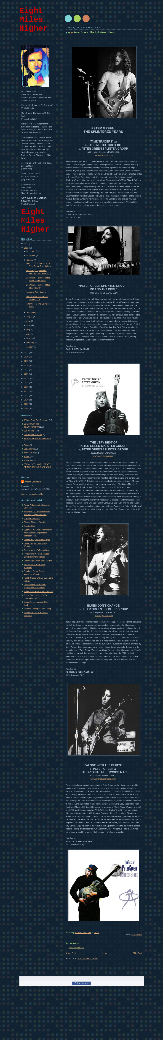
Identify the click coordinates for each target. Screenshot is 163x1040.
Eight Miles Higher (33, 19)
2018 (26, 365)
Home (104, 953)
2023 (26, 243)
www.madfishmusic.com (103, 456)
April (28, 334)
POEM (27, 456)
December (31, 251)
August (29, 317)
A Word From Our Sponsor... (36, 420)
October (30, 260)
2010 (26, 400)
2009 (26, 404)
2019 (26, 361)
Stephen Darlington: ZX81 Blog (37, 609)
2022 (26, 248)
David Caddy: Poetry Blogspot (37, 539)
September (31, 312)
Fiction (27, 445)
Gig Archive (29, 449)
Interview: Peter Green (36, 292)
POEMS (27, 460)
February (30, 342)
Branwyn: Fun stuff (32, 518)
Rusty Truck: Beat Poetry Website (38, 591)
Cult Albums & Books (33, 434)
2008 (26, 408)
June (28, 325)
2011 (26, 395)
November (31, 255)
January (30, 347)
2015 (26, 378)
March (29, 338)
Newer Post (71, 953)
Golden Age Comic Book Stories (38, 561)
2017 (26, 370)
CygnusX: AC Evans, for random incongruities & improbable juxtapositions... (38, 533)
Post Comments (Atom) (88, 958)
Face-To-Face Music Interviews (37, 438)
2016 (26, 374)
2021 (26, 352)
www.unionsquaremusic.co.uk (103, 779)
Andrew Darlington (33, 482)
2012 (26, 391)
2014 (26, 383)
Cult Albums (137, 935)
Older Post (137, 953)
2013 (26, 387)
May (28, 329)
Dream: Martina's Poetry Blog (36, 550)
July (28, 321)
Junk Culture (29, 453)
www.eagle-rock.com (104, 155)
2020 (26, 357)
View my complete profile (32, 494)
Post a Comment (76, 948)
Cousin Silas (29, 526)
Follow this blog (81, 983)
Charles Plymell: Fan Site (35, 522)
